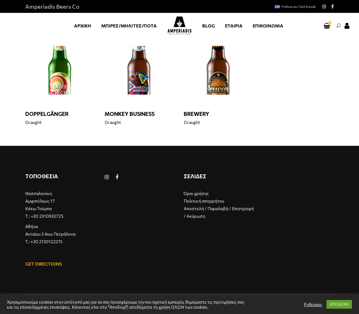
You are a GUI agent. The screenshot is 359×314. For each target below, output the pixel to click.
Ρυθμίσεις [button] (313, 304)
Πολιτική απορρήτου (204, 200)
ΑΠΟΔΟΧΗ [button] (339, 304)
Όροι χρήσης (196, 193)
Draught (33, 122)
